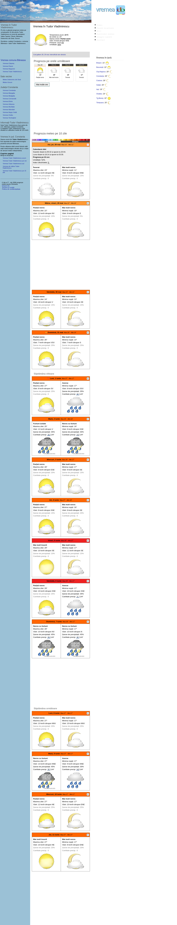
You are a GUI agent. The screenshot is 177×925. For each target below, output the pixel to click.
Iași (97, 89)
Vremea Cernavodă (9, 98)
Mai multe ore (42, 84)
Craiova (99, 81)
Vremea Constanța (9, 90)
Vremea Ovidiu (8, 115)
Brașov (98, 63)
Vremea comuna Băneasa (13, 60)
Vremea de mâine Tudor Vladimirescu (11, 167)
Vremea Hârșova (8, 104)
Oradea (99, 94)
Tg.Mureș (99, 98)
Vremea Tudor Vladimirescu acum (14, 158)
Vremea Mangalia (9, 93)
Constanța (100, 76)
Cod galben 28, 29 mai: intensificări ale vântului (49, 54)
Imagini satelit (104, 37)
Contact (101, 40)
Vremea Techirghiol (9, 118)
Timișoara (100, 103)
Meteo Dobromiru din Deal (12, 79)
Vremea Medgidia (9, 96)
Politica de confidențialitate (11, 189)
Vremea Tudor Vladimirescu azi (13, 163)
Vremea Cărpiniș (8, 63)
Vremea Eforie (8, 101)
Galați (98, 85)
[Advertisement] (61, 108)
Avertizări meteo (105, 34)
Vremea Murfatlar (9, 107)
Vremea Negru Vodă (10, 112)
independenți (17, 150)
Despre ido (5, 186)
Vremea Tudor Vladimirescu (12, 71)
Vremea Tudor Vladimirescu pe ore (15, 161)
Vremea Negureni (9, 69)
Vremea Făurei (8, 66)
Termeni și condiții (8, 187)
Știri (99, 31)
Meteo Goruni (7, 82)
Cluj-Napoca (101, 72)
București (99, 67)
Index (100, 25)
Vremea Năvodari (9, 109)
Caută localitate (105, 28)
